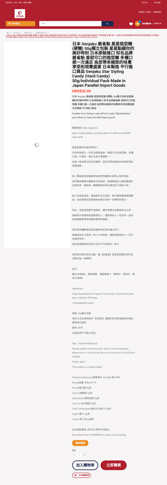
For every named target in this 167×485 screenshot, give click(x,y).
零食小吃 (28, 33)
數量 (74, 450)
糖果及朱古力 (41, 33)
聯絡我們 (157, 12)
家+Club (16, 33)
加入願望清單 (81, 475)
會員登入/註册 (145, 12)
